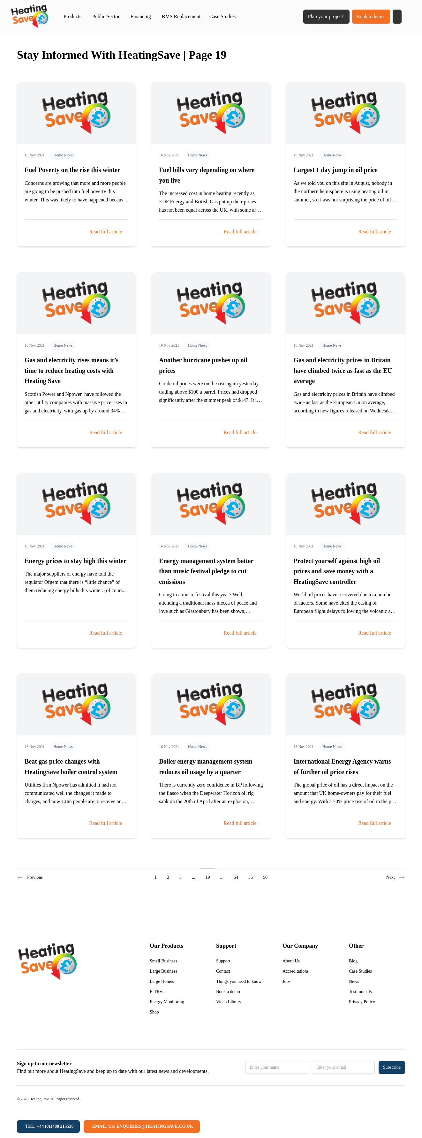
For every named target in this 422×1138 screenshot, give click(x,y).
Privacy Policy (362, 1001)
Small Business (163, 961)
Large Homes (162, 981)
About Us (291, 961)
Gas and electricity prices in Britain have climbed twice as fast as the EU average (343, 370)
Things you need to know (238, 981)
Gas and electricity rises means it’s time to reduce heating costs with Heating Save (71, 370)
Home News (63, 155)
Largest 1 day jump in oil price (336, 169)
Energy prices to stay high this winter (75, 560)
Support (223, 961)
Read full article (105, 231)
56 (265, 877)
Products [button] (72, 16)
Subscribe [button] (392, 1067)
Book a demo (370, 16)
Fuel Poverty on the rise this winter (72, 169)
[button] (397, 17)
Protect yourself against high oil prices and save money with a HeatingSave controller (337, 571)
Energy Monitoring (167, 1001)
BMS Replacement (181, 16)
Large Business (163, 971)
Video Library (228, 1001)
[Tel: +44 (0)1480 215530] (48, 1126)
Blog (353, 961)
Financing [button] (141, 16)
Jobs (286, 981)
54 (236, 877)
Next (395, 877)
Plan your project (325, 16)
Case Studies (222, 16)
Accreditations (296, 971)
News (354, 981)
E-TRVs (157, 991)
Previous (30, 877)
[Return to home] (29, 16)
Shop (154, 1012)
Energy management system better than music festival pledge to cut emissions (206, 571)
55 (250, 877)
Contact (223, 971)
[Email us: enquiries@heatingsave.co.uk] (142, 1126)
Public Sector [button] (106, 16)
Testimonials (360, 991)
